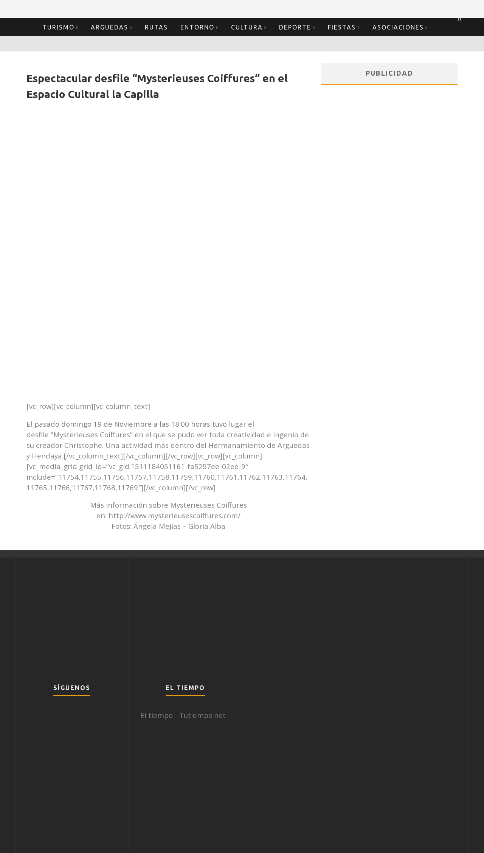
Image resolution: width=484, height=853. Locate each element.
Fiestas (342, 27)
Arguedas (109, 27)
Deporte (295, 27)
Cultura (247, 27)
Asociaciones (398, 27)
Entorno (197, 27)
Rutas (156, 27)
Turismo (58, 27)
